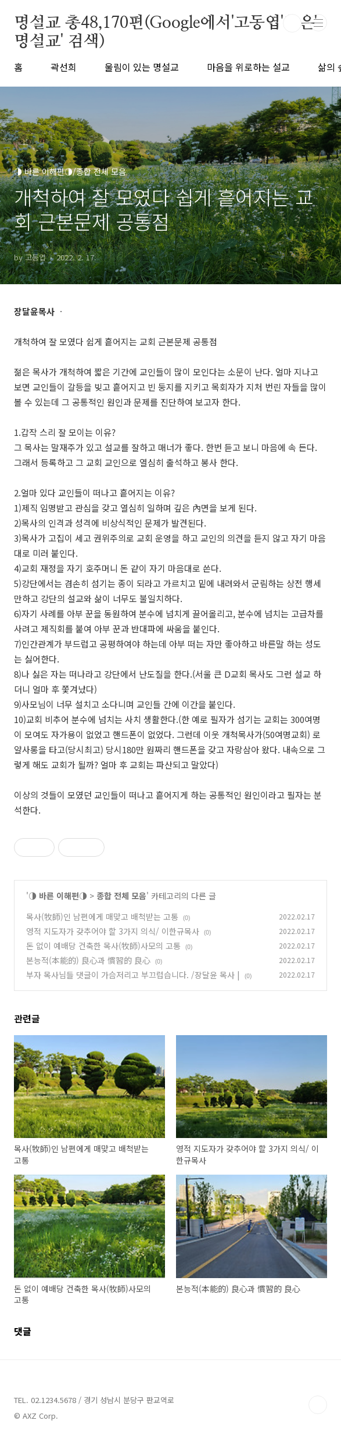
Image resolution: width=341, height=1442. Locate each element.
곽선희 (64, 67)
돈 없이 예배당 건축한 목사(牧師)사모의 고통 (103, 945)
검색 (292, 23)
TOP (317, 1405)
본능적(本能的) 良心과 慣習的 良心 (88, 960)
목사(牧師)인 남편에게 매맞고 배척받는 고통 (102, 916)
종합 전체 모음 (121, 895)
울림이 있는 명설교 (142, 67)
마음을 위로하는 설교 (248, 67)
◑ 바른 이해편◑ (57, 895)
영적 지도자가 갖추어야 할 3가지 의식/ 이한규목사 (112, 931)
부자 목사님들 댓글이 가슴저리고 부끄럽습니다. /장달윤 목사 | (133, 975)
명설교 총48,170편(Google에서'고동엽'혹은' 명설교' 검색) (165, 24)
